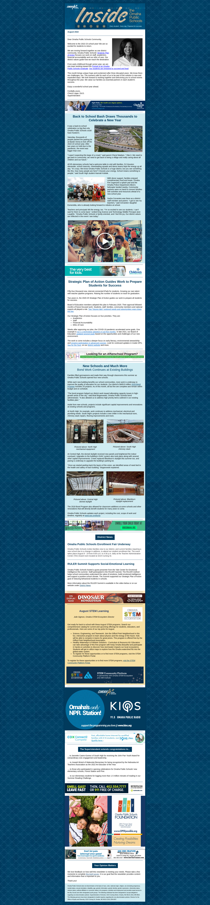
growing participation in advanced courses (88, 343)
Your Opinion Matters (105, 865)
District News (105, 537)
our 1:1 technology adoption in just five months (96, 332)
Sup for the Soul (74, 345)
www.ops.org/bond (92, 515)
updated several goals (85, 334)
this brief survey (92, 874)
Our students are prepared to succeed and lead (108, 68)
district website (94, 345)
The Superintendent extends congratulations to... (105, 749)
